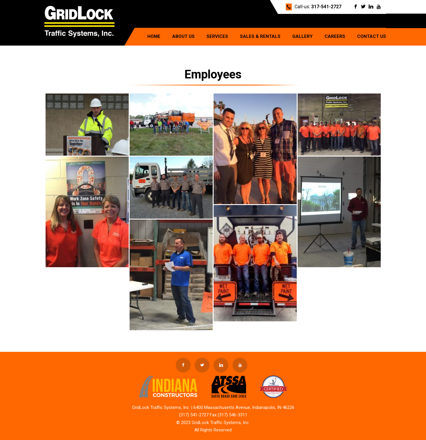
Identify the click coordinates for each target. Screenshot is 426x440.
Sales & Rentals (260, 36)
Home (153, 36)
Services (217, 36)
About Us (183, 36)
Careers (335, 36)
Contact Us (371, 36)
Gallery (302, 36)
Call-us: (318, 6)
